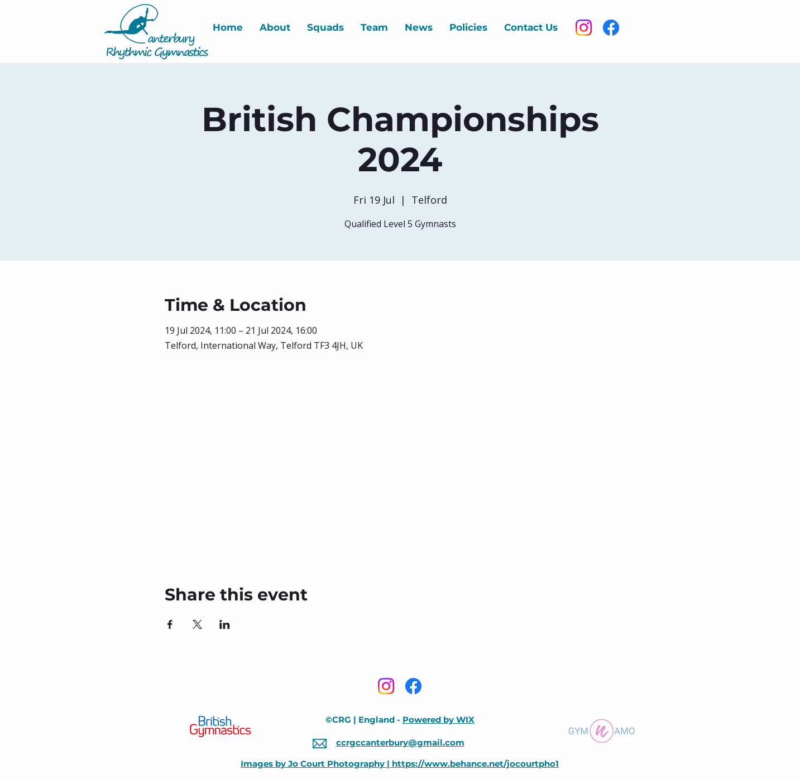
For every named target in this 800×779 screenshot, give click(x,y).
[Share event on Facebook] (170, 624)
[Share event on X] (197, 624)
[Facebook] (611, 28)
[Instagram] (584, 28)
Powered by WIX (439, 719)
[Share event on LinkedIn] (224, 624)
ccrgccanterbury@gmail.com (400, 742)
